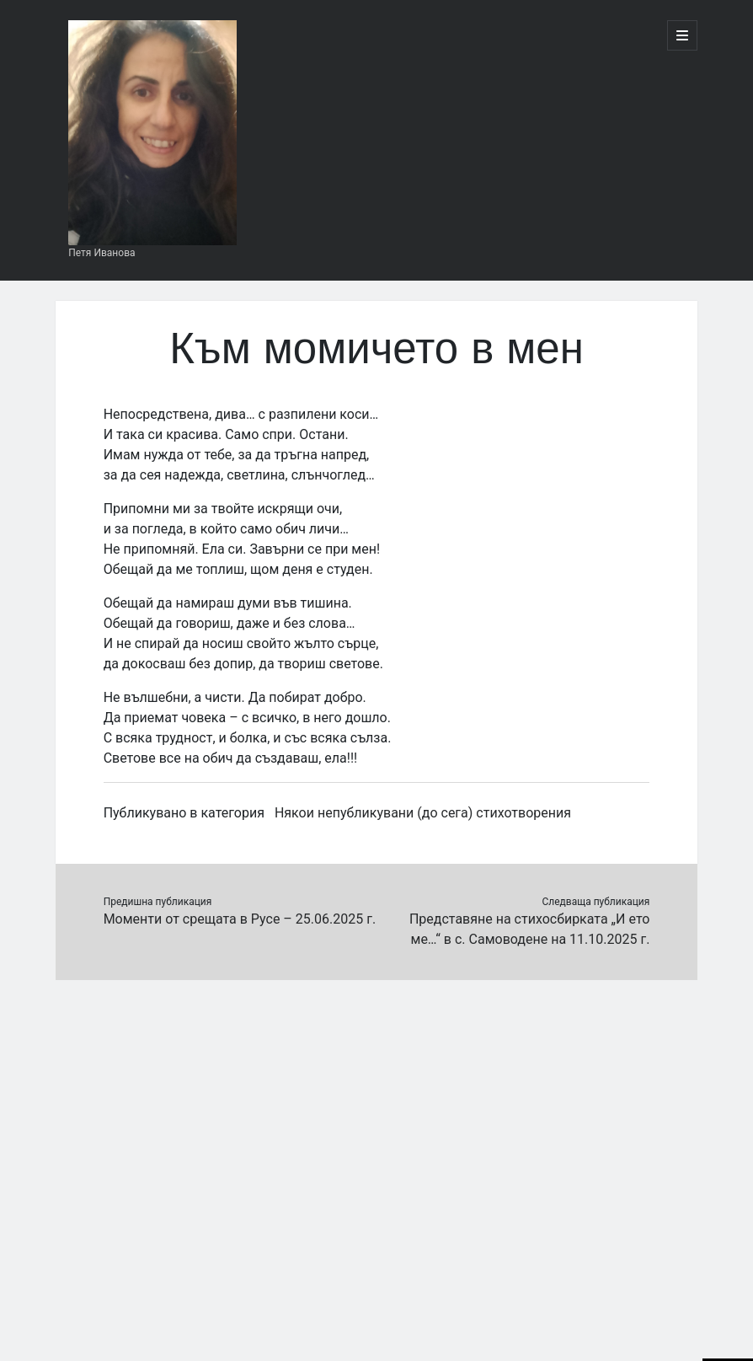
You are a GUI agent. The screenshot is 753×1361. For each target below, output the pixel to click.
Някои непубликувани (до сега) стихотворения (423, 813)
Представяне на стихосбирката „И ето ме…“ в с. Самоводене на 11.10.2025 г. (529, 929)
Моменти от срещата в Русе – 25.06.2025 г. (240, 919)
